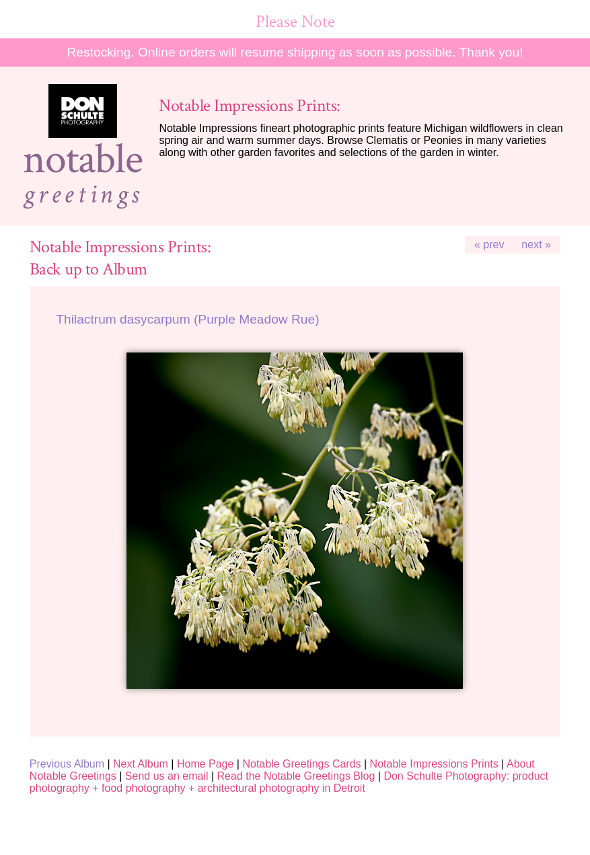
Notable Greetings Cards (301, 764)
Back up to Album (88, 269)
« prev (489, 244)
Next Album (140, 764)
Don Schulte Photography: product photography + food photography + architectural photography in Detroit (289, 782)
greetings (83, 194)
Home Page (205, 764)
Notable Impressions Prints (434, 764)
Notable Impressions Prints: (249, 106)
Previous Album (67, 764)
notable (82, 159)
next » (536, 244)
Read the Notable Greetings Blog (296, 776)
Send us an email (167, 776)
